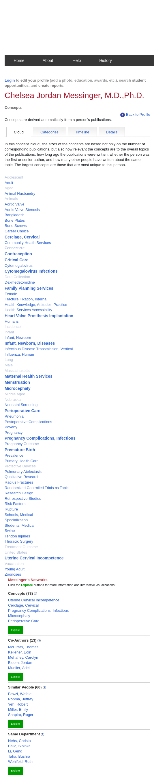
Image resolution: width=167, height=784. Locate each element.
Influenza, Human (19, 354)
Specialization (16, 520)
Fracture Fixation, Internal (26, 299)
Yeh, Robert (18, 704)
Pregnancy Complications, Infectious (40, 438)
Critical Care (16, 260)
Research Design (19, 493)
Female (11, 294)
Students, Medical (19, 525)
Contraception (18, 253)
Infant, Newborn (18, 337)
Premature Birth (20, 449)
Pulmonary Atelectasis (23, 471)
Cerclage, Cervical (22, 237)
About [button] (48, 60)
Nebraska (13, 399)
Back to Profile (135, 114)
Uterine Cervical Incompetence (34, 558)
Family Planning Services (29, 288)
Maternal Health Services (28, 376)
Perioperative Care (22, 410)
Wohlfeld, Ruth (20, 761)
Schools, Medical (19, 515)
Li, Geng (15, 751)
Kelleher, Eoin (19, 652)
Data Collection (17, 277)
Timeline (82, 132)
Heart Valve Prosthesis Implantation (39, 315)
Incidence (13, 326)
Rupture (11, 509)
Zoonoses (13, 574)
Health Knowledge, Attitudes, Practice (36, 304)
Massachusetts (17, 370)
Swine (10, 530)
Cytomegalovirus (19, 265)
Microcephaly (17, 388)
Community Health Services (28, 242)
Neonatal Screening (21, 405)
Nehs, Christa (19, 741)
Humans (11, 321)
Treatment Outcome (21, 547)
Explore (15, 630)
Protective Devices (20, 466)
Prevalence (14, 455)
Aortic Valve (14, 204)
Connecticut (15, 248)
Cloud (19, 132)
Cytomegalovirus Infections (31, 271)
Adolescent (14, 177)
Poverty (11, 427)
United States (16, 552)
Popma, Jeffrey (20, 699)
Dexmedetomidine (20, 282)
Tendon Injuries (17, 536)
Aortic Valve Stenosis (22, 210)
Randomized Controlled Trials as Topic (37, 488)
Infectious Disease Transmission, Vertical (39, 349)
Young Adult (15, 569)
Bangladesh (15, 215)
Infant (9, 332)
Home (19, 60)
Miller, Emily (18, 709)
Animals (11, 199)
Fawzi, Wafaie (19, 694)
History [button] (105, 60)
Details (112, 132)
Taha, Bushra (19, 756)
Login (10, 80)
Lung (9, 359)
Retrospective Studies (23, 498)
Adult (9, 183)
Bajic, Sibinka (19, 746)
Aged (9, 188)
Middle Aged (15, 394)
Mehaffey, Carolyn (23, 657)
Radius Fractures (19, 482)
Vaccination (14, 563)
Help (77, 60)
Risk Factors (15, 504)
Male (9, 365)
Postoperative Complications (28, 422)
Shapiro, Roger (20, 715)
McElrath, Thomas (23, 647)
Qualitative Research (22, 477)
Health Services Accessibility (28, 310)
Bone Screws (16, 225)
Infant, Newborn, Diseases (30, 343)
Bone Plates (15, 220)
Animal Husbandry (20, 193)
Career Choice (17, 231)
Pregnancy (13, 432)
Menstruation (17, 382)
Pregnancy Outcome (22, 444)
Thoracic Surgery (19, 541)
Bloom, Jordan (20, 662)
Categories (49, 132)
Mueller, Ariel (18, 668)
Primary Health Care (22, 461)
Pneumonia (14, 416)
